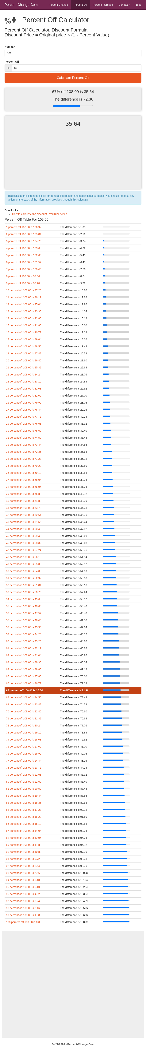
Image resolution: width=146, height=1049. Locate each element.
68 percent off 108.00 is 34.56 (23, 697)
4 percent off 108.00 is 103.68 (23, 248)
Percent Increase (103, 4)
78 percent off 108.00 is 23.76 (23, 767)
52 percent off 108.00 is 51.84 (23, 585)
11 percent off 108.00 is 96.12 (23, 297)
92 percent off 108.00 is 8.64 (23, 865)
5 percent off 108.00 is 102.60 (23, 255)
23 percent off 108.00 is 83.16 (23, 381)
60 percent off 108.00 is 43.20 (23, 641)
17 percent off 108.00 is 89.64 (23, 339)
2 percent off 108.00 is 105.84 (23, 234)
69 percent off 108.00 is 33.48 (23, 704)
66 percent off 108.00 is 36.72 (23, 683)
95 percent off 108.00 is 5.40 (23, 886)
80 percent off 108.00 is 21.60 (23, 781)
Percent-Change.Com (21, 5)
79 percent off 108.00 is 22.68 (23, 774)
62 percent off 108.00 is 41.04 (23, 655)
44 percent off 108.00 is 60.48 (23, 528)
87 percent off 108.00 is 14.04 (23, 830)
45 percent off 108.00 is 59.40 (23, 535)
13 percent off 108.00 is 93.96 (23, 311)
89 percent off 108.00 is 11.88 (23, 844)
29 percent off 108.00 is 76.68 (23, 423)
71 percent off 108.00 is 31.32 (23, 718)
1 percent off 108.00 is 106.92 (23, 227)
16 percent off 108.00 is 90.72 (23, 332)
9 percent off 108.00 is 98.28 (23, 283)
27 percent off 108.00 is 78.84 (23, 409)
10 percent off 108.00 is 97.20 (23, 290)
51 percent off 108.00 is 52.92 (23, 578)
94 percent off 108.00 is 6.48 (23, 879)
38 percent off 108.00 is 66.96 (23, 486)
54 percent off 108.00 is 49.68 (23, 599)
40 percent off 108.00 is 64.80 (23, 500)
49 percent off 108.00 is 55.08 (23, 564)
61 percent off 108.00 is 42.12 (23, 648)
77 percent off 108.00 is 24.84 (23, 760)
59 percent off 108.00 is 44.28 (23, 634)
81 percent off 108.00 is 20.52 (23, 788)
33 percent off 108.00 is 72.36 (23, 451)
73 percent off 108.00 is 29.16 (23, 732)
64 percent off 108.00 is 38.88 (23, 669)
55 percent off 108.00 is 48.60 (23, 606)
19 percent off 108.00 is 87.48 (23, 353)
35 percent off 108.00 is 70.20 (23, 465)
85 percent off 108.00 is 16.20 (23, 816)
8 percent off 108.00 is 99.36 (23, 276)
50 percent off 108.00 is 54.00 (23, 571)
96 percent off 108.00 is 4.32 (23, 894)
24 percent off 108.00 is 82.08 (23, 388)
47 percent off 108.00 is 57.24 (23, 550)
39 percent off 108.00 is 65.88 (23, 493)
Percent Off (80, 4)
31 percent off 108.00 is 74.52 (23, 437)
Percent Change (58, 4)
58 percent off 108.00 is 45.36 (23, 627)
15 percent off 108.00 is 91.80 (23, 325)
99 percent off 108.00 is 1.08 (23, 915)
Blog (138, 4)
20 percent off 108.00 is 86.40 (23, 360)
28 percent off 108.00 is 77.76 (23, 416)
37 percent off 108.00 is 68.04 (23, 479)
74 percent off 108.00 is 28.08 (23, 739)
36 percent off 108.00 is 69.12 (23, 472)
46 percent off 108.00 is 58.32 (23, 543)
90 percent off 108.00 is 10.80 (23, 851)
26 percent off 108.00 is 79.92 (23, 402)
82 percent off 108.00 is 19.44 (23, 795)
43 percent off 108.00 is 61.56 (23, 521)
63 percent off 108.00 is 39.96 (23, 662)
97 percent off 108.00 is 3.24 (23, 901)
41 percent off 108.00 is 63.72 (23, 507)
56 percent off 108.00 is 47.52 (23, 613)
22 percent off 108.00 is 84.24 (23, 374)
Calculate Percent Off (73, 78)
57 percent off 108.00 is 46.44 (23, 620)
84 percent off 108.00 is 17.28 (23, 809)
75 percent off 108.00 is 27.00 (23, 746)
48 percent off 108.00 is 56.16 (23, 557)
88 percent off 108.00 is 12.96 (23, 837)
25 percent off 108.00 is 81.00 (23, 395)
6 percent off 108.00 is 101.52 (23, 262)
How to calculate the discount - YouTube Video (39, 214)
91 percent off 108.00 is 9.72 (23, 858)
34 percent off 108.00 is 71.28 (23, 458)
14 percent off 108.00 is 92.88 (23, 318)
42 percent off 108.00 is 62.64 (23, 514)
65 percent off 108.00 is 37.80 (23, 676)
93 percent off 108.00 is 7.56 (23, 872)
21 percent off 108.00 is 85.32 (23, 367)
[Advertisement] (73, 161)
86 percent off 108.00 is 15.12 (23, 823)
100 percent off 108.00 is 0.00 (23, 922)
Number (10, 46)
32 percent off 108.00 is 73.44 (23, 444)
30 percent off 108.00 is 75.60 (23, 430)
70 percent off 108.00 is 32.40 (23, 711)
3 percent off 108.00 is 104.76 (23, 241)
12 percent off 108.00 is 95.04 (23, 304)
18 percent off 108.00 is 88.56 (23, 346)
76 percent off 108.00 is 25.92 (23, 753)
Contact (124, 4)
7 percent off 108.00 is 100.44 (23, 269)
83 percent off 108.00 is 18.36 (23, 802)
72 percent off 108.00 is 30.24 (23, 725)
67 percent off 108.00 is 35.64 (24, 690)
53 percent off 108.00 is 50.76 (23, 592)
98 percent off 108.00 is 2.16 (23, 908)
